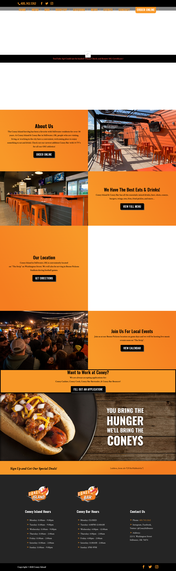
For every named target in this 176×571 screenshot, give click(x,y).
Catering (79, 10)
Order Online (44, 154)
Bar (47, 10)
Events (108, 10)
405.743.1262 (145, 520)
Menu (35, 10)
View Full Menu (132, 206)
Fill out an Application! (88, 389)
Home (22, 10)
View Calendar (132, 348)
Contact (124, 10)
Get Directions (44, 278)
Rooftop (61, 10)
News (94, 10)
